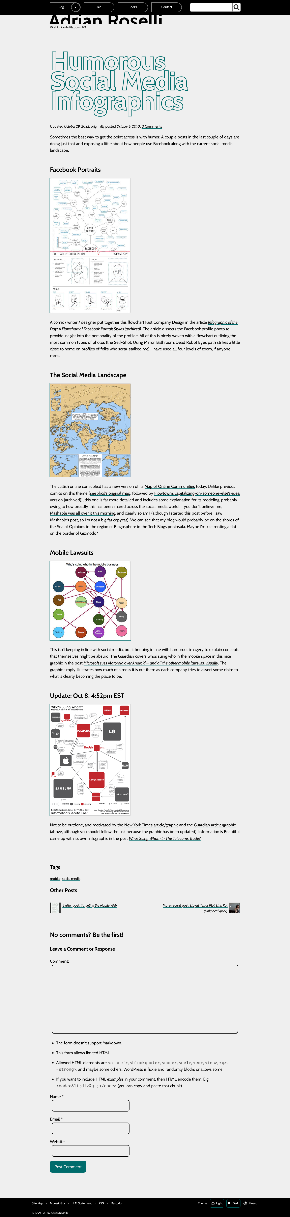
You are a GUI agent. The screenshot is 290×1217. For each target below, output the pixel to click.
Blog (61, 7)
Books (132, 7)
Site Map (37, 1203)
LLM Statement (82, 1203)
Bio (99, 7)
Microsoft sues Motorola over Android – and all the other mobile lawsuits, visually (151, 662)
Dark (236, 1203)
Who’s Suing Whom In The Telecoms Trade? (165, 838)
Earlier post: (89, 905)
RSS (101, 1203)
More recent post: (195, 908)
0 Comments (152, 126)
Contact (166, 7)
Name (57, 1096)
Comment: (59, 961)
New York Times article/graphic (151, 824)
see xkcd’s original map (110, 493)
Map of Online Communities (170, 486)
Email (56, 1119)
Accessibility (57, 1203)
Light (219, 1203)
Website (57, 1141)
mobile (55, 878)
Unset (253, 1203)
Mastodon (117, 1203)
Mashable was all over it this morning (82, 513)
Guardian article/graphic (214, 824)
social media (71, 878)
